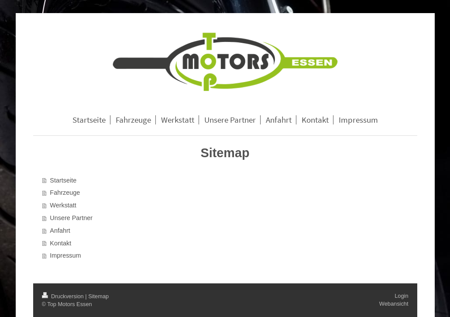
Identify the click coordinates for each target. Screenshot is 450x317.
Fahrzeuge (65, 192)
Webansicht (394, 303)
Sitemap (98, 296)
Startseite (63, 180)
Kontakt (60, 243)
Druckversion (64, 296)
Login (401, 296)
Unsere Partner (71, 217)
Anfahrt (60, 230)
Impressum (65, 255)
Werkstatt (63, 205)
